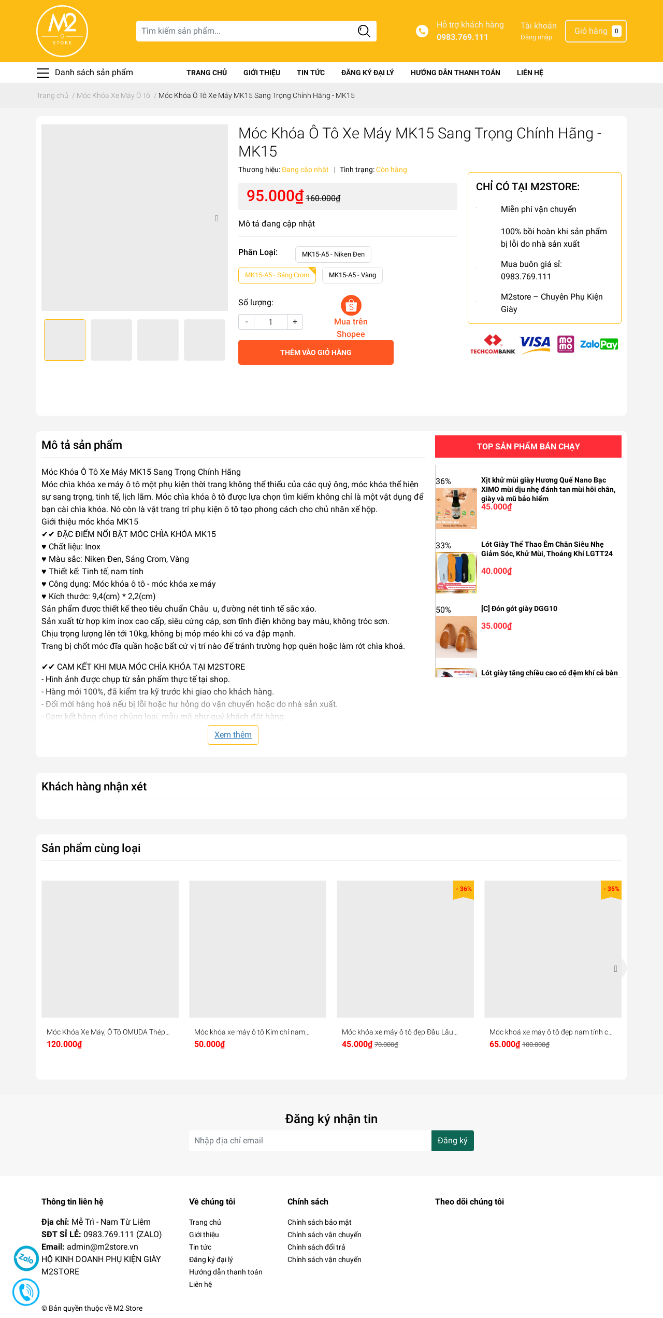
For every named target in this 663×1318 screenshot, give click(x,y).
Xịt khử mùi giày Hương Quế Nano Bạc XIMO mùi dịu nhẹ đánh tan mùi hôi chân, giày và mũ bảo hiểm (548, 489)
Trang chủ (206, 72)
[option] (134, 217)
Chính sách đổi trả (316, 1247)
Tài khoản (539, 26)
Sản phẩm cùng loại (91, 848)
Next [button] (216, 217)
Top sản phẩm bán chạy (528, 446)
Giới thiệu (261, 72)
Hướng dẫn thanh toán (455, 72)
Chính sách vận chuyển (324, 1234)
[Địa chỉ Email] (331, 1140)
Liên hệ (530, 72)
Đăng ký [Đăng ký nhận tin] (453, 1140)
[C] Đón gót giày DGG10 (519, 608)
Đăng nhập (536, 37)
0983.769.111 (462, 37)
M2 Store (127, 1308)
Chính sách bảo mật (319, 1222)
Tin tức (311, 72)
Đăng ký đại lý (367, 72)
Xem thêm (233, 735)
